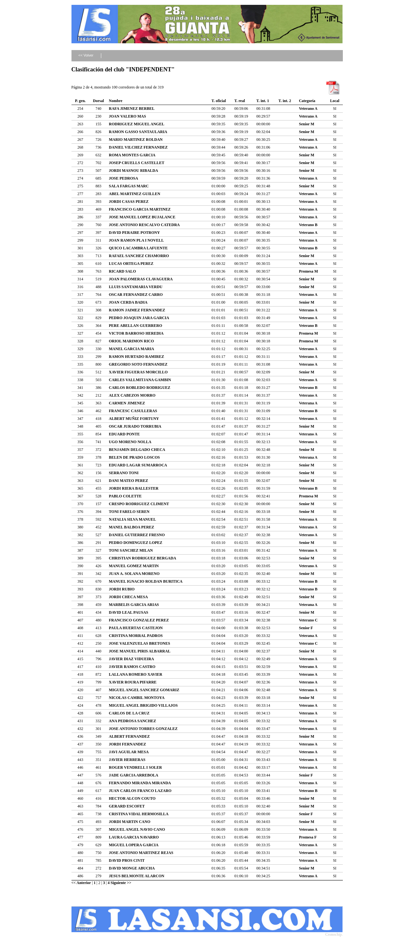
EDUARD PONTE (124, 434)
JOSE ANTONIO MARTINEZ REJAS (141, 852)
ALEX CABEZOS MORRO (132, 395)
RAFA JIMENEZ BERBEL (132, 108)
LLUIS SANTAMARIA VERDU (136, 287)
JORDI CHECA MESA (128, 597)
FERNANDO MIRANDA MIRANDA (140, 783)
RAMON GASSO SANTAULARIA (138, 132)
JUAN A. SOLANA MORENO (134, 573)
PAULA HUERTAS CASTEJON (136, 628)
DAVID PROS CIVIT (127, 860)
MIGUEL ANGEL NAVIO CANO (137, 829)
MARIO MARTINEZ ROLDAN (136, 139)
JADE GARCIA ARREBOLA (133, 775)
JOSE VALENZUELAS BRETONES (139, 643)
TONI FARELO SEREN (129, 511)
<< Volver (85, 55)
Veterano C (308, 620)
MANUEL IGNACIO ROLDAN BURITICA (146, 581)
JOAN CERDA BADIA (128, 302)
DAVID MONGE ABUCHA (132, 868)
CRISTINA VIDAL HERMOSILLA (139, 814)
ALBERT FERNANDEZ (129, 736)
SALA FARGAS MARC (129, 186)
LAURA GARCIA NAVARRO (134, 837)
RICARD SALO (122, 271)
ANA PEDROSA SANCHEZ (132, 721)
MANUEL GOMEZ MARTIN (134, 566)
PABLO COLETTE (125, 496)
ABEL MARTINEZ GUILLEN (134, 194)
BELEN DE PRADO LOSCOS (134, 457)
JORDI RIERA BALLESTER (133, 488)
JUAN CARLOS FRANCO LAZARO (140, 790)
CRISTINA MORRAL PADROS (136, 635)
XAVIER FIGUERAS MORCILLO (138, 372)
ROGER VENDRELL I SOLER (135, 767)
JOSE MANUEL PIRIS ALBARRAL (139, 651)
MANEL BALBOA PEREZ (131, 527)
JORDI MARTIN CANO (129, 821)
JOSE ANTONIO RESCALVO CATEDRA (144, 225)
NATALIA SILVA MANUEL (132, 519)
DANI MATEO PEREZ (128, 480)
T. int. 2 (284, 101)
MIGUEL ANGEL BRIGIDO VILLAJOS (143, 705)
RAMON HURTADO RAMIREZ (136, 356)
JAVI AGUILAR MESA (129, 752)
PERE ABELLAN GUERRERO (135, 325)
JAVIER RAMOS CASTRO (132, 666)
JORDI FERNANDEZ (127, 744)
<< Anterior (81, 882)
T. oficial (219, 101)
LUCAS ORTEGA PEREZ (131, 263)
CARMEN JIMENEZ (127, 403)
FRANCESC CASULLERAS (133, 411)
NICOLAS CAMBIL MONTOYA (137, 697)
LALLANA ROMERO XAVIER (135, 674)
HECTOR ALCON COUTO (132, 798)
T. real (239, 101)
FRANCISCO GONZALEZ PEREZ (139, 620)
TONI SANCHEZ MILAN (131, 550)
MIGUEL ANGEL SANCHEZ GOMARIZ (144, 690)
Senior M (306, 124)
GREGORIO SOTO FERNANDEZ (138, 364)
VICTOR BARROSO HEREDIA (136, 333)
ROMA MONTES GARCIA (132, 155)
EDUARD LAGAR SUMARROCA (138, 465)
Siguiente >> (121, 882)
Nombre (116, 101)
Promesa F (308, 837)
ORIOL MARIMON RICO (131, 341)
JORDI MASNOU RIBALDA (133, 170)
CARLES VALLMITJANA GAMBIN (140, 380)
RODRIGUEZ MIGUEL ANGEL (136, 124)
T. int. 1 (262, 101)
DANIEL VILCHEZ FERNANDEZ (138, 147)
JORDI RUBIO (122, 589)
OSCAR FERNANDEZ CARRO (136, 294)
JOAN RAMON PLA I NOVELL (136, 240)
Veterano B (308, 225)
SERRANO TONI (124, 473)
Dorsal (98, 101)
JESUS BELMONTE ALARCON (136, 876)
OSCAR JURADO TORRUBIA (135, 426)
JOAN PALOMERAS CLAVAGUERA (141, 279)
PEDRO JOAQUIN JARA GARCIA (139, 318)
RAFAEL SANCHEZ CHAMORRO (139, 256)
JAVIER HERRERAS (127, 759)
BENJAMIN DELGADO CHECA (137, 449)
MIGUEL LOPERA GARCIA (133, 845)
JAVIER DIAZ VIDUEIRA (131, 659)
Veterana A (308, 403)
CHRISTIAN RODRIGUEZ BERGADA (142, 558)
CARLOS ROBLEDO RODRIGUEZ (139, 387)
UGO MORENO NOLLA (130, 442)
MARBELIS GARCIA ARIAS (134, 604)
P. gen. (80, 101)
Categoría (307, 101)
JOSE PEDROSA (123, 178)
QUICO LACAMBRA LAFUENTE (138, 248)
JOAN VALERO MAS (127, 116)
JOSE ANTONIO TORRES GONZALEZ (143, 728)
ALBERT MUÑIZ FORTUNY (134, 418)
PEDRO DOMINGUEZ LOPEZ (135, 542)
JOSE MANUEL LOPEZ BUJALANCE (142, 217)
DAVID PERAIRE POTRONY (134, 232)
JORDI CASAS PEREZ (129, 201)
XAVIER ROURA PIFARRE (133, 682)
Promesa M (308, 271)
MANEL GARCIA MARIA (131, 349)
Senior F (306, 628)
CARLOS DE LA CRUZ (129, 713)
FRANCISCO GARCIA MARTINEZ (140, 209)
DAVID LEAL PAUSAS (128, 612)
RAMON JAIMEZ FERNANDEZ (137, 310)
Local (334, 101)
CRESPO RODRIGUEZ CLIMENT (139, 504)
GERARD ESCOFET (127, 806)
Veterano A (308, 108)
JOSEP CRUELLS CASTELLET (136, 163)
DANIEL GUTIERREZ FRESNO (137, 535)
